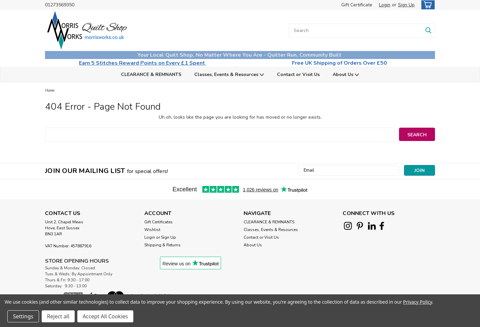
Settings (23, 316)
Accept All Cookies (105, 316)
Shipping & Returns (162, 245)
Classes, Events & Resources (229, 74)
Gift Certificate (356, 5)
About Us (346, 74)
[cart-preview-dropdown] (426, 4)
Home (49, 90)
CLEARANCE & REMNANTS (151, 74)
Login (384, 5)
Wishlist (152, 229)
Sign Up (406, 5)
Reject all (58, 316)
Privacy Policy (417, 302)
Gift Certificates (158, 222)
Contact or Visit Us (298, 74)
